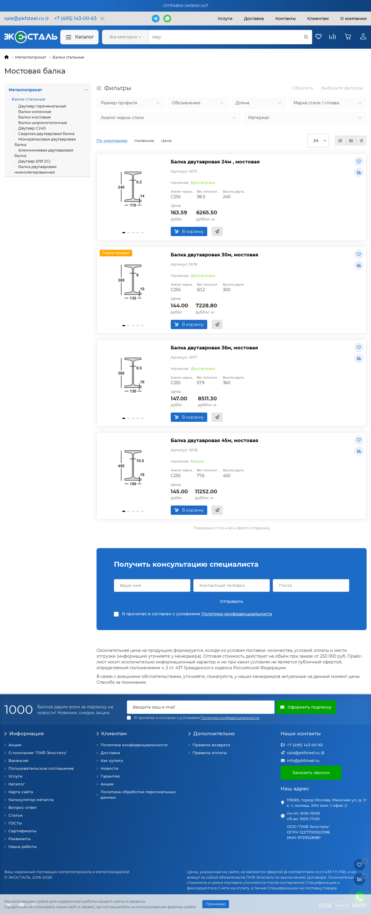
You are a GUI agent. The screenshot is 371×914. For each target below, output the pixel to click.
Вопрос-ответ (22, 807)
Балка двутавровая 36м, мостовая (214, 348)
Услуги (225, 18)
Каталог (79, 37)
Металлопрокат (30, 57)
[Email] (200, 707)
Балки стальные (68, 57)
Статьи (15, 815)
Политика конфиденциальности (134, 744)
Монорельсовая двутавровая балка (45, 142)
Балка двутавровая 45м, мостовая (214, 440)
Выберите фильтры (342, 88)
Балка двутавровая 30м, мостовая (214, 255)
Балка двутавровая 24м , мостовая (215, 162)
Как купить (112, 760)
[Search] (230, 37)
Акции (14, 744)
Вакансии (18, 760)
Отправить (231, 601)
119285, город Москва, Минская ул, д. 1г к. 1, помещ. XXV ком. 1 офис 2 (326, 803)
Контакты (285, 18)
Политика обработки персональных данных (138, 794)
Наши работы (22, 846)
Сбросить (302, 88)
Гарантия (110, 776)
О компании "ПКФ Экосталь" (37, 752)
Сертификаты (22, 831)
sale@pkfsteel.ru (303, 752)
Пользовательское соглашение (41, 768)
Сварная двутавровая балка (45, 133)
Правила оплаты (209, 752)
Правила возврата (211, 744)
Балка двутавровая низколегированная (35, 169)
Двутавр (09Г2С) (33, 161)
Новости (109, 768)
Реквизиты (19, 838)
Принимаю (215, 904)
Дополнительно (211, 733)
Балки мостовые (34, 117)
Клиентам (112, 733)
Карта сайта (20, 791)
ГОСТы (15, 823)
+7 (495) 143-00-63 (305, 744)
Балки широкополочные (42, 122)
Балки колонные (34, 111)
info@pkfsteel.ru (303, 760)
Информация (24, 733)
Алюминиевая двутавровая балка (43, 153)
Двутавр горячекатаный (41, 106)
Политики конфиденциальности (236, 613)
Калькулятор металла (31, 799)
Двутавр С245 (31, 128)
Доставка (254, 18)
